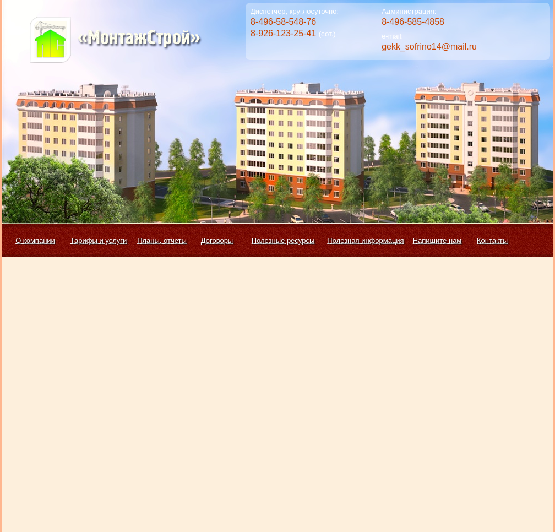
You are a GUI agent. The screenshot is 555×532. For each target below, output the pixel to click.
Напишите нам (437, 240)
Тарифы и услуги (98, 240)
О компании (35, 240)
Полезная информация (365, 240)
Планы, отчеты (162, 240)
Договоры (217, 240)
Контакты (492, 240)
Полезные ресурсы (283, 240)
